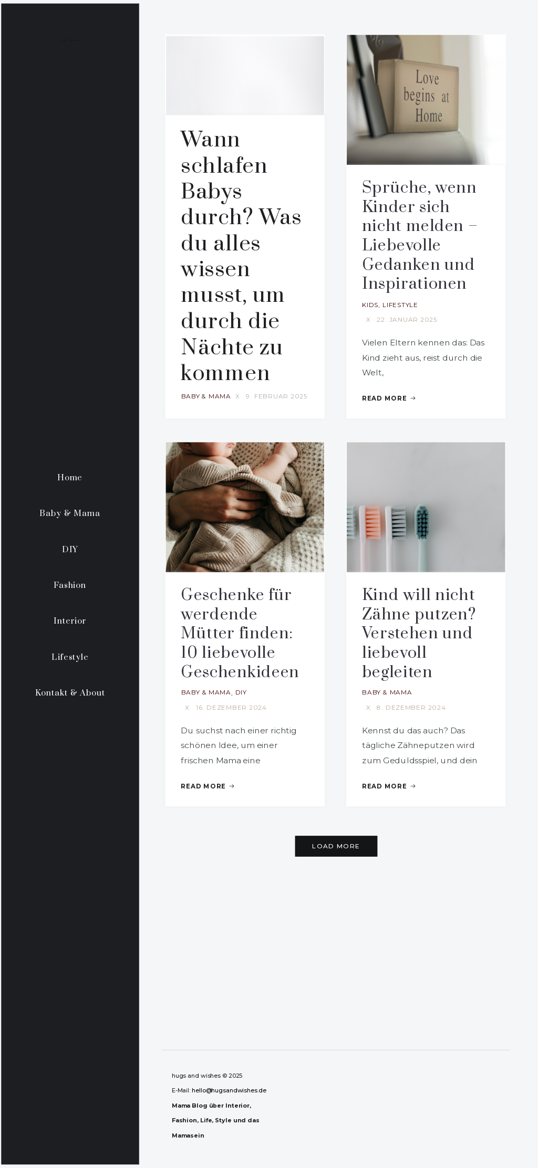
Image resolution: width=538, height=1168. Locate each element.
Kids (370, 305)
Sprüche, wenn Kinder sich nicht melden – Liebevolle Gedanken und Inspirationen (420, 235)
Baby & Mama (69, 513)
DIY (69, 549)
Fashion (70, 585)
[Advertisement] (335, 934)
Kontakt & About (70, 693)
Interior (69, 621)
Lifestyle (70, 657)
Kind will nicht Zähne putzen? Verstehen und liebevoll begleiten (419, 633)
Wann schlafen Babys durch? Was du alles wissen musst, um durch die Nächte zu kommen (241, 257)
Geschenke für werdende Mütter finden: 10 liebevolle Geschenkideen (240, 633)
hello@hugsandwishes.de (229, 1090)
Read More (389, 398)
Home (69, 477)
